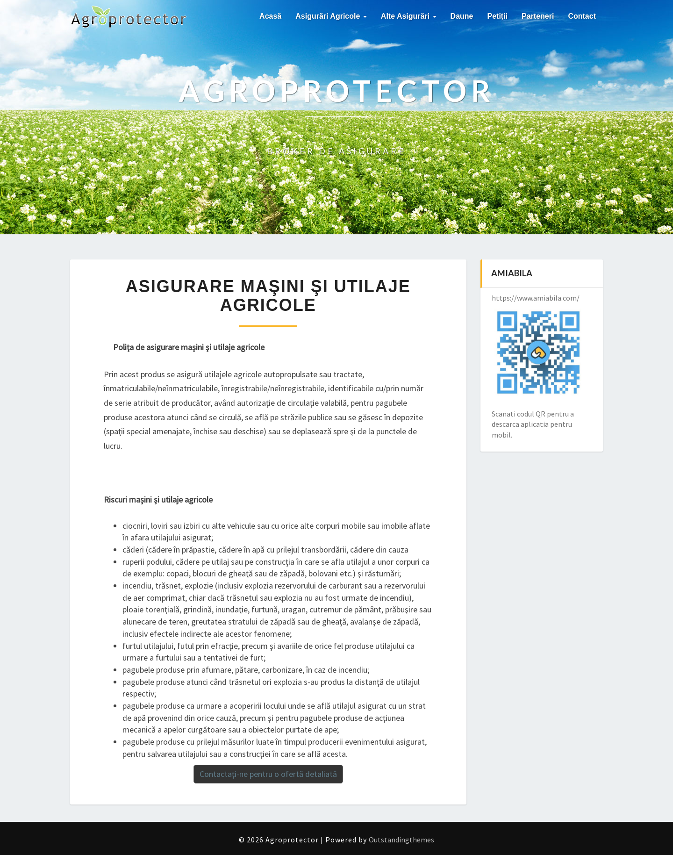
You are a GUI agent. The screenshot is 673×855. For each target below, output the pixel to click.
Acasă (270, 16)
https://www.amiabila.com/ (536, 297)
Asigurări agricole (331, 16)
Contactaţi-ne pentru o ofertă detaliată (268, 774)
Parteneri (538, 16)
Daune (462, 16)
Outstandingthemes (401, 839)
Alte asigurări (409, 16)
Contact (582, 16)
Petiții (497, 16)
